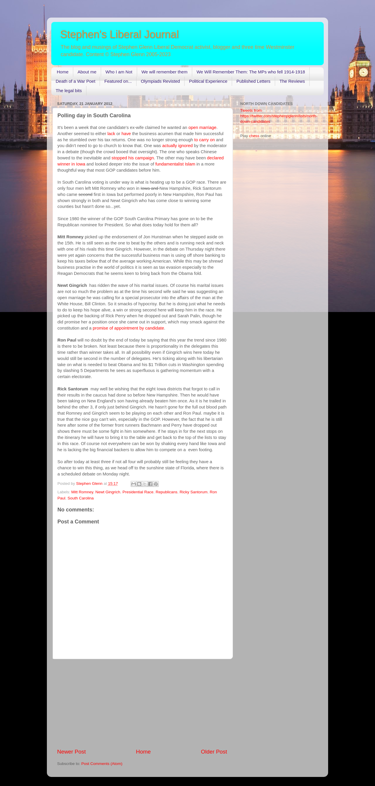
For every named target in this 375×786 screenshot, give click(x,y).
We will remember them (165, 71)
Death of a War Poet (75, 81)
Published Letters (253, 81)
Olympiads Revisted (160, 81)
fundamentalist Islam (175, 164)
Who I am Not (118, 71)
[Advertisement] (142, 703)
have (126, 133)
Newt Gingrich (108, 492)
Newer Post (71, 752)
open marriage (202, 127)
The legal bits (69, 90)
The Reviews (292, 81)
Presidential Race (138, 492)
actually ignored (177, 145)
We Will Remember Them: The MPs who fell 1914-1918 (251, 71)
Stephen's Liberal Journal (119, 34)
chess (254, 136)
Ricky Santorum (193, 492)
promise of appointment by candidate (128, 328)
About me (87, 71)
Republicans (166, 492)
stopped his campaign (133, 158)
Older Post (214, 752)
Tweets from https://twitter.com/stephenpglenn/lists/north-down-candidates (278, 116)
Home (63, 71)
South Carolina (81, 498)
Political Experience (208, 81)
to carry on (204, 139)
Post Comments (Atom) (101, 763)
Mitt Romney (82, 492)
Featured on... (118, 81)
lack (111, 133)
